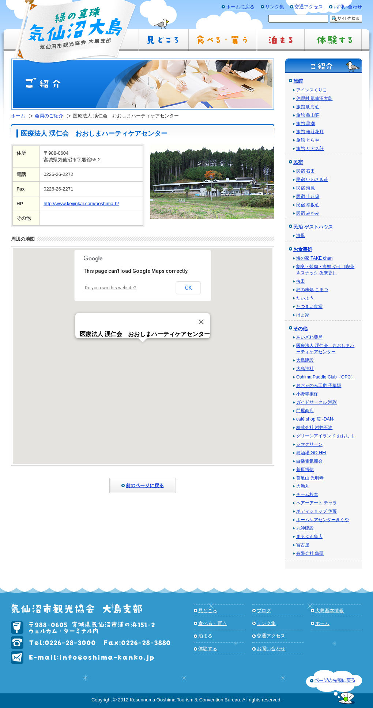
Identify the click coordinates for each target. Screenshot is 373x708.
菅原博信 (305, 469)
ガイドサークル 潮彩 (316, 402)
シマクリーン (309, 444)
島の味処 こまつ (312, 289)
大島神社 (305, 368)
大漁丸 (302, 486)
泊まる (205, 636)
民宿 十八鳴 (307, 196)
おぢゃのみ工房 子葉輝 (318, 385)
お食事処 (302, 249)
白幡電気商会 (309, 461)
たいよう (305, 298)
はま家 (302, 314)
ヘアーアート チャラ (316, 502)
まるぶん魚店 (309, 536)
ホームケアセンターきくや (322, 519)
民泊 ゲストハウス (313, 227)
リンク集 (266, 623)
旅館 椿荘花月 (310, 131)
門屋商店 (305, 410)
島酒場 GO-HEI (311, 452)
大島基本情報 (329, 610)
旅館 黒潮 (305, 123)
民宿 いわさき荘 (312, 179)
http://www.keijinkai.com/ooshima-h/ (81, 203)
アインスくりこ (311, 90)
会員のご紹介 (49, 115)
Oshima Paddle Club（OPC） (325, 377)
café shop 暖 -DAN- (315, 419)
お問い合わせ (271, 648)
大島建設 (305, 360)
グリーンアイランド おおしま (325, 435)
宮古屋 (302, 544)
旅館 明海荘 (307, 106)
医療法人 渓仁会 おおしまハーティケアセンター (325, 348)
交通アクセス (271, 636)
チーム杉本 (307, 494)
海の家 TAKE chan (314, 258)
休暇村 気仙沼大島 (314, 98)
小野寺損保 (307, 393)
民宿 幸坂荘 (307, 204)
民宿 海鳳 (305, 188)
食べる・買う (212, 623)
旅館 (298, 81)
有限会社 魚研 (310, 553)
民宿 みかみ (307, 213)
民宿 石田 (305, 171)
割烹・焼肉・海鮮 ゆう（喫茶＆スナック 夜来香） (325, 269)
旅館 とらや (307, 140)
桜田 (300, 281)
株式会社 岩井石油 (314, 427)
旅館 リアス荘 (310, 148)
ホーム (18, 115)
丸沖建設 (305, 528)
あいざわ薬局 (309, 337)
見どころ (207, 610)
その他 (300, 328)
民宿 (298, 162)
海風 (300, 235)
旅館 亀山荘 (307, 115)
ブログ (264, 610)
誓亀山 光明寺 (310, 478)
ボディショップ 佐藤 (316, 511)
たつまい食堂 (309, 306)
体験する (207, 648)
